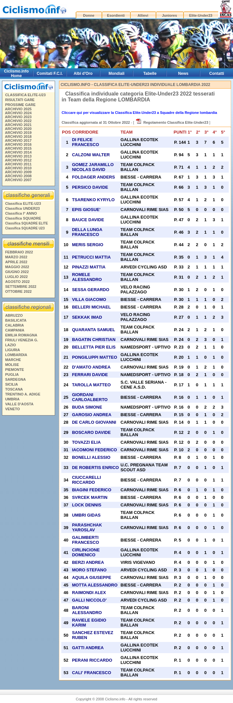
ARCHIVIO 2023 (18, 117)
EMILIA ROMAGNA (21, 335)
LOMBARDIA (16, 355)
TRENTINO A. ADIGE (22, 394)
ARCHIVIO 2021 (18, 125)
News (183, 73)
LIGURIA (12, 350)
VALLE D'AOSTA (19, 404)
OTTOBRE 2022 (18, 291)
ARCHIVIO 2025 (18, 109)
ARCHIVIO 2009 (18, 172)
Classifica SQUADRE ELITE (26, 223)
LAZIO (10, 345)
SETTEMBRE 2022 (20, 286)
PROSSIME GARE (20, 105)
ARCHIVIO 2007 (18, 180)
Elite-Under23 (200, 15)
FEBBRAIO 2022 (19, 252)
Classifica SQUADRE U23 (25, 228)
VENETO (12, 409)
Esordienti (116, 15)
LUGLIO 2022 (16, 277)
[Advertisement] (28, 517)
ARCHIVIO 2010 (18, 168)
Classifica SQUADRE (23, 218)
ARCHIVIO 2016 (18, 144)
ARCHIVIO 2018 (18, 136)
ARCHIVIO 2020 (18, 129)
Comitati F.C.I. (50, 73)
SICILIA (11, 384)
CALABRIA (14, 325)
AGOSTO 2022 (17, 282)
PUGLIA (12, 374)
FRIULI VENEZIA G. (21, 340)
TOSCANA (14, 389)
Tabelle (149, 73)
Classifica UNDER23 (22, 208)
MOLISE (12, 365)
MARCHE (13, 360)
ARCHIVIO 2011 (18, 164)
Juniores (169, 15)
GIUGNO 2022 (17, 272)
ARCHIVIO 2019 (18, 133)
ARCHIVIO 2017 (18, 140)
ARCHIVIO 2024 (18, 113)
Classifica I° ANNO (21, 213)
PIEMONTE (14, 370)
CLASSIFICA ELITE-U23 (25, 95)
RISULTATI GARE (20, 100)
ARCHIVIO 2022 (18, 121)
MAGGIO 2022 (17, 267)
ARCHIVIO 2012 (18, 160)
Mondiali (116, 73)
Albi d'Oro (83, 73)
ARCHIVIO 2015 (18, 148)
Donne (88, 15)
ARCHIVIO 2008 (18, 176)
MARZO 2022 (16, 257)
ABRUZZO (14, 315)
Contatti (216, 73)
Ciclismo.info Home (16, 73)
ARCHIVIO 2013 (18, 156)
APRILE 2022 (16, 262)
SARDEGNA (15, 379)
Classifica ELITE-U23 (23, 203)
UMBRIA (12, 399)
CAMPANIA (14, 330)
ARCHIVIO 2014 (18, 152)
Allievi (143, 15)
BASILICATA (16, 320)
